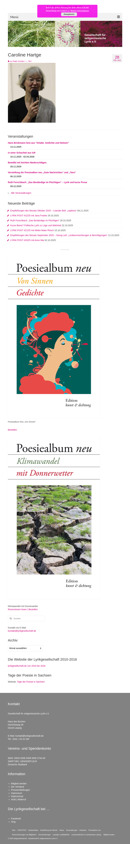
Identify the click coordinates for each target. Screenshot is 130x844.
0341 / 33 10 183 (21, 739)
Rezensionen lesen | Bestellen (23, 609)
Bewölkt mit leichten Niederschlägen (27, 162)
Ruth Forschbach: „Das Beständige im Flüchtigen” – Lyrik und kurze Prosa (47, 182)
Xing (13, 821)
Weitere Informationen (79, 11)
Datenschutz (17, 796)
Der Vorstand (17, 786)
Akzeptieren (68, 14)
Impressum (16, 793)
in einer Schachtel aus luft (22, 152)
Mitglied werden (19, 783)
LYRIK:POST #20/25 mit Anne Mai (27, 240)
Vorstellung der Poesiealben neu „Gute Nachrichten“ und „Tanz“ (42, 172)
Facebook (16, 818)
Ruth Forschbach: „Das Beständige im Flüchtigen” (35, 220)
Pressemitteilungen (20, 790)
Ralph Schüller (18, 61)
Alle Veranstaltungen (21, 193)
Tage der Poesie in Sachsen (31, 681)
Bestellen (12, 430)
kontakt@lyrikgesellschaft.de (22, 631)
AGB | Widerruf (18, 799)
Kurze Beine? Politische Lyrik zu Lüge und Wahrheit (35, 225)
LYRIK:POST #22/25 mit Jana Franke (28, 215)
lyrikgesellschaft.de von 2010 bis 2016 (27, 666)
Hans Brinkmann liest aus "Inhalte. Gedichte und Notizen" (38, 143)
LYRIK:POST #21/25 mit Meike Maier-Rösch (32, 230)
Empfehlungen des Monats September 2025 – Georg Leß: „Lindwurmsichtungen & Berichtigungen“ (58, 235)
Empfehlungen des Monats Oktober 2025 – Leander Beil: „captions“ (43, 210)
